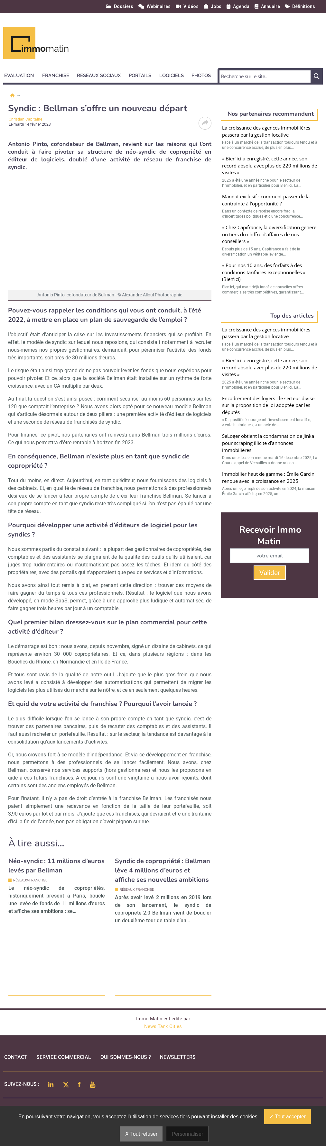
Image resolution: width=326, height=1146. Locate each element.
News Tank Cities (163, 1026)
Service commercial (63, 1057)
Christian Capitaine (25, 119)
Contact (15, 1057)
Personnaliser (187, 1134)
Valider (269, 573)
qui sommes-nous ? (125, 1057)
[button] (22, 75)
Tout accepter (287, 1116)
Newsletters (178, 1057)
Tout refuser (141, 1134)
